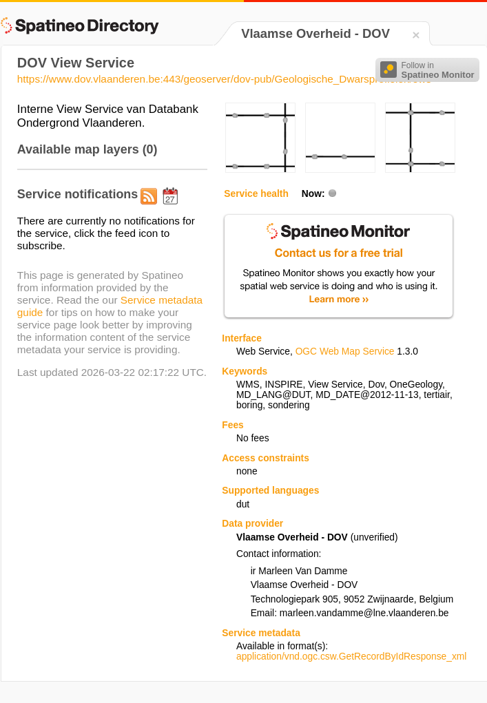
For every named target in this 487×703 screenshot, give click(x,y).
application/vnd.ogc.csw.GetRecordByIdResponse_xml (351, 656)
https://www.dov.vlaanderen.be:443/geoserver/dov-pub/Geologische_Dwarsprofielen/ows (224, 79)
